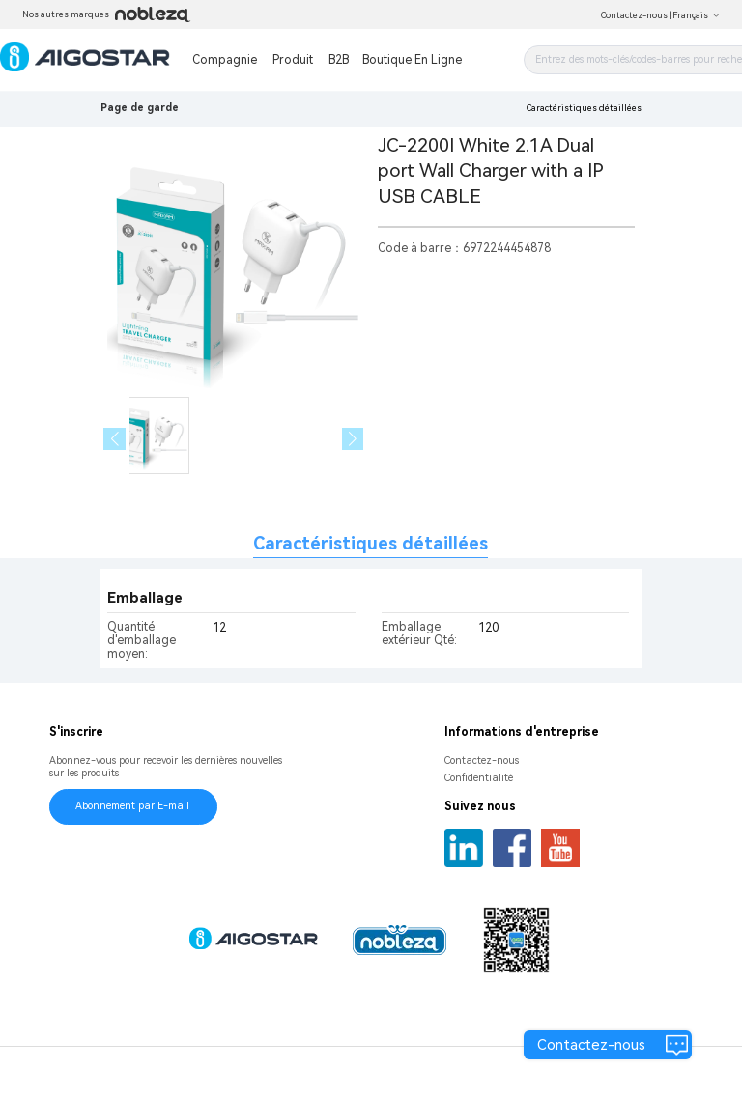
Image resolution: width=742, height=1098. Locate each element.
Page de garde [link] (139, 107)
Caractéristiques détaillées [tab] (370, 543)
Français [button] (696, 15)
